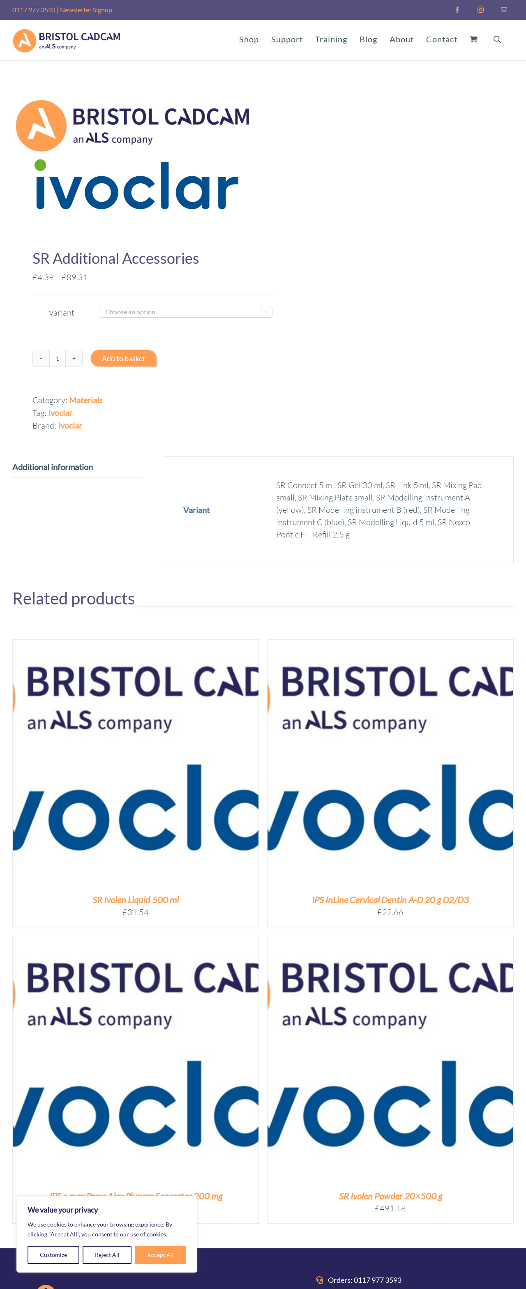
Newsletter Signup (86, 10)
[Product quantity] (57, 358)
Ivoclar (60, 412)
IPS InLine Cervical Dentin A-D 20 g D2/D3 (390, 899)
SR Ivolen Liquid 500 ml (135, 899)
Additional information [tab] (52, 467)
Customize (53, 1254)
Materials (86, 400)
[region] (106, 1234)
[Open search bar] (497, 39)
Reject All (107, 1254)
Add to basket (123, 358)
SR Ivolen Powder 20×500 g (390, 1195)
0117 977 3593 (33, 10)
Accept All (160, 1254)
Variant (61, 312)
